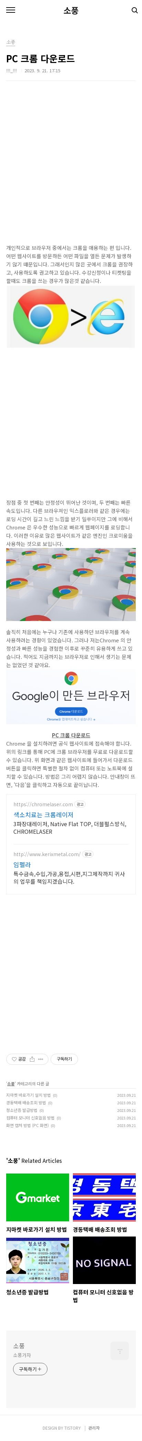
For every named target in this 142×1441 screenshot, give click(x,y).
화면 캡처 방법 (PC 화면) (27, 1125)
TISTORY (72, 1428)
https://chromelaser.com (43, 804)
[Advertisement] (71, 173)
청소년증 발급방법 (21, 1110)
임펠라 (22, 864)
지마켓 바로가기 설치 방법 (28, 1095)
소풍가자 (22, 1354)
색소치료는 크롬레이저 (43, 814)
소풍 (71, 10)
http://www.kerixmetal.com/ (47, 854)
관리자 (94, 1428)
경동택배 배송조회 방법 (26, 1102)
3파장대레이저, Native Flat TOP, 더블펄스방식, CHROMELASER (69, 827)
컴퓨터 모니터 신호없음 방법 (30, 1118)
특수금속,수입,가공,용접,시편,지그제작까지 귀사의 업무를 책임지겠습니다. (69, 877)
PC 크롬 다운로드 (71, 735)
